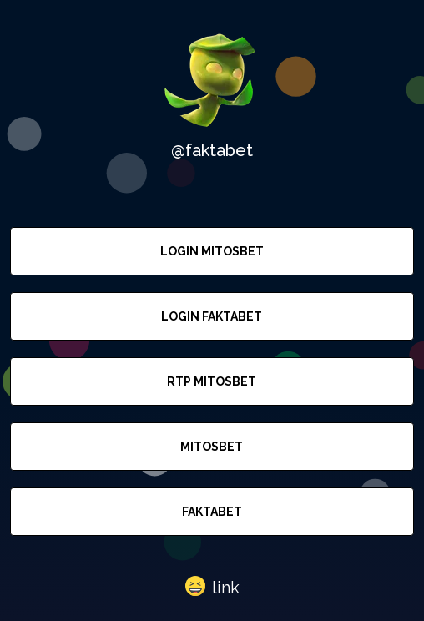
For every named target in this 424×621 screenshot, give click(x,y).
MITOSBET (211, 446)
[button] (212, 587)
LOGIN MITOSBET (212, 251)
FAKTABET (212, 511)
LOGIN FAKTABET (211, 316)
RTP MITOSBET (211, 381)
